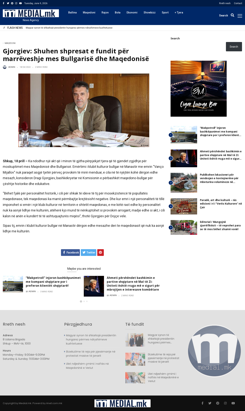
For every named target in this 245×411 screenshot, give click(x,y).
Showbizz (150, 12)
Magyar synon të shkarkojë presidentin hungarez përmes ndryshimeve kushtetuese (69, 28)
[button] (81, 301)
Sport (165, 12)
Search (175, 38)
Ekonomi (132, 12)
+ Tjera (179, 12)
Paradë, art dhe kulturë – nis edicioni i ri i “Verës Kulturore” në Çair (221, 203)
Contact (238, 3)
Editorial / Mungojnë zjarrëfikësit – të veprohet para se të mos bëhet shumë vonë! (220, 225)
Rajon (105, 12)
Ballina (72, 12)
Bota (117, 12)
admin (11, 67)
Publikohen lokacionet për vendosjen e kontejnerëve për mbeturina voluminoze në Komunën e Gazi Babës (219, 180)
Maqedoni (89, 12)
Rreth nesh (225, 3)
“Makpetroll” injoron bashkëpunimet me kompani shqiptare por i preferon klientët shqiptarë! (53, 282)
